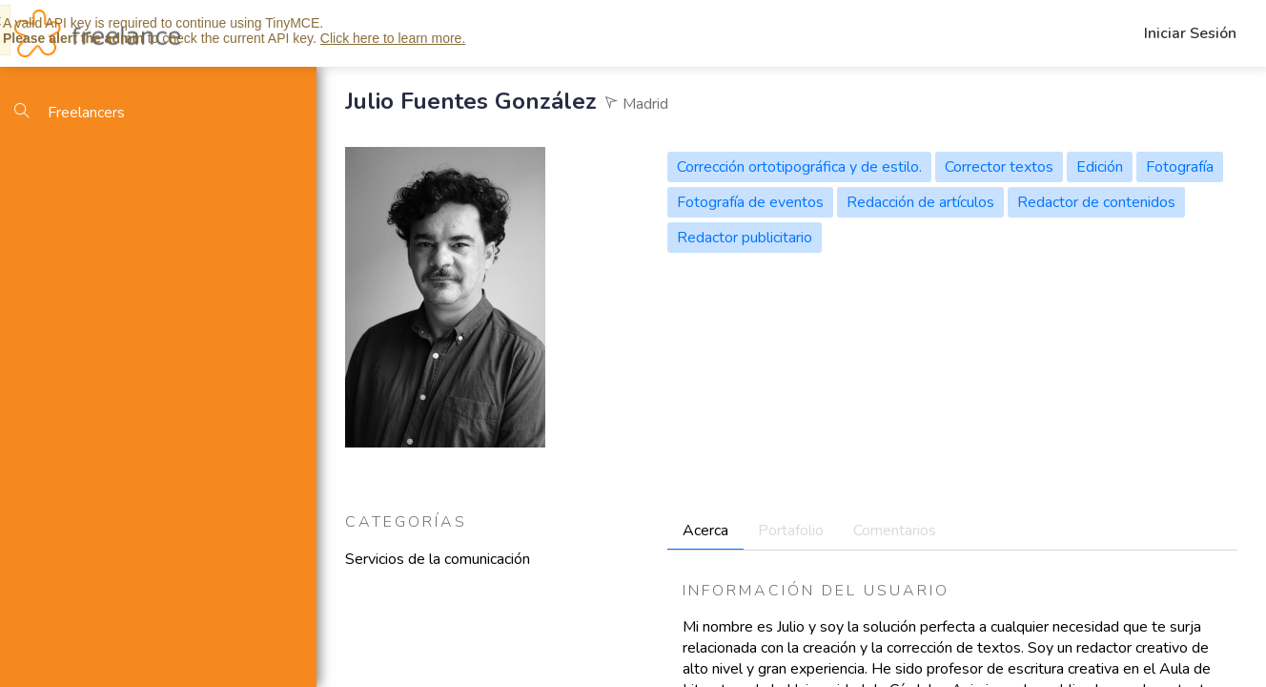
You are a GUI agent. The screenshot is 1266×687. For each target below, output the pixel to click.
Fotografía (1180, 166)
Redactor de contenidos (1096, 202)
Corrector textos (999, 166)
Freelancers (69, 112)
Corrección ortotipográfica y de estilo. (799, 166)
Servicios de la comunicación (437, 559)
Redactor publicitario (744, 237)
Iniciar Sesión (1190, 33)
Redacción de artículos (920, 202)
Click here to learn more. (393, 38)
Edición (1099, 166)
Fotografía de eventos (750, 202)
